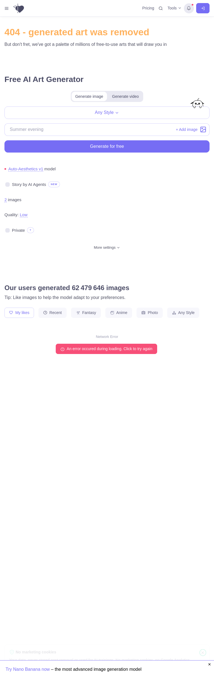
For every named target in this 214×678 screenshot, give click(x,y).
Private (18, 230)
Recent (52, 312)
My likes (19, 312)
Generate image (89, 96)
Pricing (148, 8)
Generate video (125, 96)
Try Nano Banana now (28, 669)
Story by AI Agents (29, 184)
